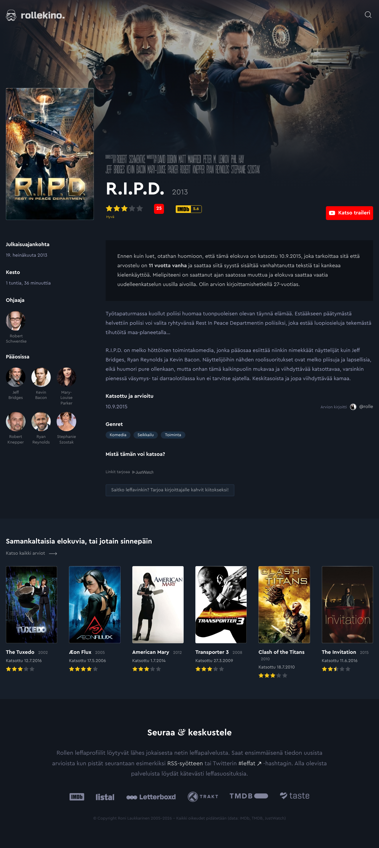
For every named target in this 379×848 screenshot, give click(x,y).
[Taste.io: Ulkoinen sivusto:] (294, 796)
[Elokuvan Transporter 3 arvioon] (221, 619)
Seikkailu (146, 435)
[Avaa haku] (368, 11)
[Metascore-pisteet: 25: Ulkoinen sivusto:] (159, 209)
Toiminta (173, 435)
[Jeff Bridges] (16, 387)
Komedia (118, 435)
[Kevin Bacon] (41, 387)
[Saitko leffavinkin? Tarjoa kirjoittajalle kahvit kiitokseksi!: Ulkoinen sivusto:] (170, 490)
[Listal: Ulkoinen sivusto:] (103, 796)
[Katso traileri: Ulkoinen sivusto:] (349, 208)
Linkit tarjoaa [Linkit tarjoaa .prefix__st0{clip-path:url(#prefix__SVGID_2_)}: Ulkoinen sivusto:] (129, 472)
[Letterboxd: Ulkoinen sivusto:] (151, 797)
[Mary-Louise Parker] (66, 387)
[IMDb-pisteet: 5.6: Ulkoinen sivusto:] (189, 209)
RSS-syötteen (185, 763)
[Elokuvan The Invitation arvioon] (347, 619)
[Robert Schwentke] (16, 327)
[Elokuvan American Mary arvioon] (158, 619)
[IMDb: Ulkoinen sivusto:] (77, 796)
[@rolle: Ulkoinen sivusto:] (361, 407)
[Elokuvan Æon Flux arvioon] (94, 619)
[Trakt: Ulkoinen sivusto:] (204, 796)
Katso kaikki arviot (31, 553)
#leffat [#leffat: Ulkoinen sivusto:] (247, 763)
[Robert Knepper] (16, 428)
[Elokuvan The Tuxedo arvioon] (31, 619)
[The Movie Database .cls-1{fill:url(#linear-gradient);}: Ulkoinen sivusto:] (249, 796)
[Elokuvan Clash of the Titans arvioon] (284, 623)
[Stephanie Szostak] (66, 428)
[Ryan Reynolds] (41, 428)
